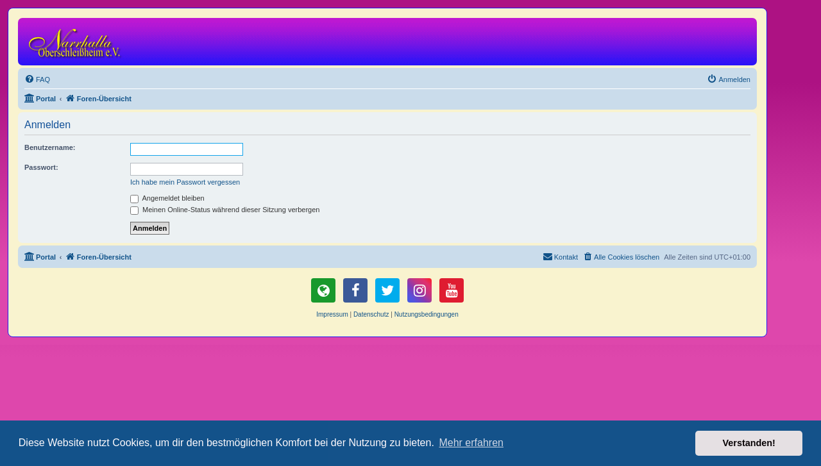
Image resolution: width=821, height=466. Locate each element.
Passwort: (41, 167)
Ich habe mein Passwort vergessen (185, 182)
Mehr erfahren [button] (471, 442)
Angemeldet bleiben (167, 198)
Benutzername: (49, 147)
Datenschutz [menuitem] (371, 314)
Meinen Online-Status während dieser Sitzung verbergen (224, 209)
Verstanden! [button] (749, 443)
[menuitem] (37, 79)
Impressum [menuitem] (332, 314)
